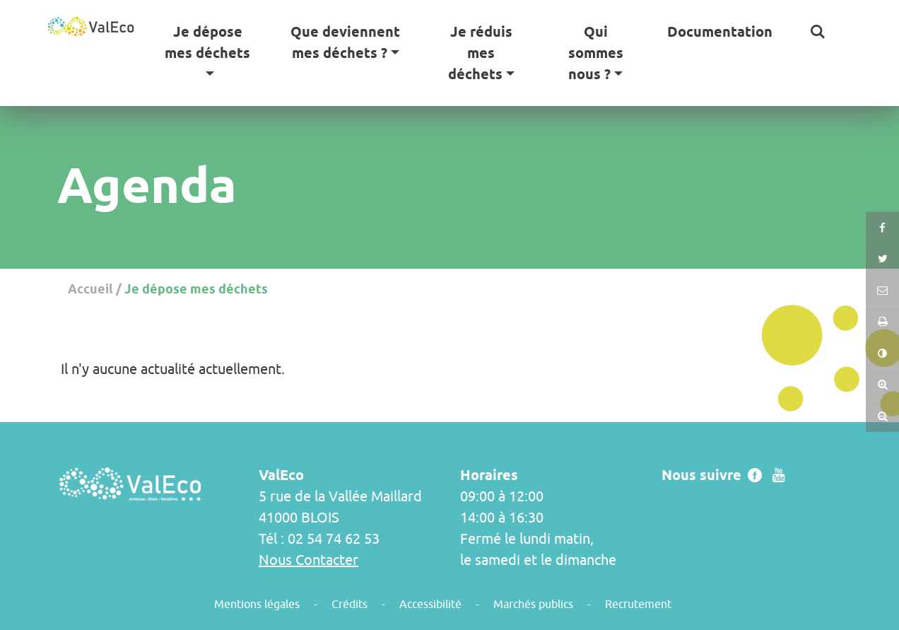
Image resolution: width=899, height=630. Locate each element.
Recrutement (638, 603)
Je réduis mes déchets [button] (480, 53)
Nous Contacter (308, 560)
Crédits (349, 603)
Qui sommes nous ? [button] (595, 53)
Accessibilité (430, 603)
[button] (817, 32)
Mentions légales (257, 603)
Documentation (719, 31)
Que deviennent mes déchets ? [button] (345, 42)
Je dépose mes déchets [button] (207, 42)
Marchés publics (533, 603)
